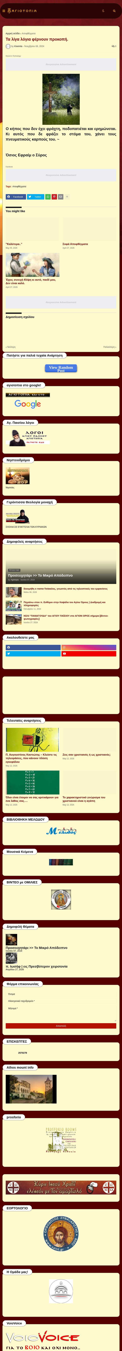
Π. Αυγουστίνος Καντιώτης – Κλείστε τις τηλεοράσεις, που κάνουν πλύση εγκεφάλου (31, 758)
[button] (3, 11)
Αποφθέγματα (28, 33)
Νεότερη (11, 347)
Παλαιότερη (109, 347)
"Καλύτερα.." (14, 244)
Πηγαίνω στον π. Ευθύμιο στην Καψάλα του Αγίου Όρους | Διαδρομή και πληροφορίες (64, 604)
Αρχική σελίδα (13, 33)
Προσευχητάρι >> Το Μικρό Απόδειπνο (40, 575)
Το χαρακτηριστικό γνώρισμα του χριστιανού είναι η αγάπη (84, 799)
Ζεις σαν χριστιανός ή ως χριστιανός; (87, 754)
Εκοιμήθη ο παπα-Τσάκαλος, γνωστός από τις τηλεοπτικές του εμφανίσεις (66, 588)
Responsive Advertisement (61, 64)
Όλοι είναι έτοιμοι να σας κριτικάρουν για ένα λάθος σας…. (32, 799)
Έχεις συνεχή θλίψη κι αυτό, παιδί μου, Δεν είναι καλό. (31, 281)
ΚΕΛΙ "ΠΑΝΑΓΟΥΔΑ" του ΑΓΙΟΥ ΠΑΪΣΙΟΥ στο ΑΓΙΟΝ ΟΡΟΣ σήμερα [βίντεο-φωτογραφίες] (66, 617)
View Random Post (61, 368)
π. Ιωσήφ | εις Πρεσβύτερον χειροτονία (37, 966)
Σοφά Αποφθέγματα (75, 244)
